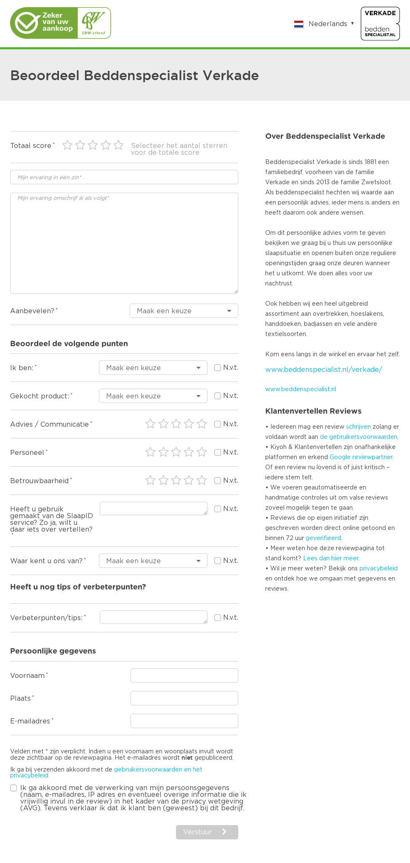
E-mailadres (30, 721)
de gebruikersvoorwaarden (358, 437)
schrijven (358, 427)
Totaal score (30, 145)
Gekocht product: (39, 396)
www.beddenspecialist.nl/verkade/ (323, 369)
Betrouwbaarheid (39, 481)
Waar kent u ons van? (46, 561)
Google (340, 457)
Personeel (27, 452)
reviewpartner (372, 457)
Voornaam (27, 675)
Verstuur (197, 832)
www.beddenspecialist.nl (300, 390)
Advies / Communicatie (49, 424)
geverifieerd (323, 538)
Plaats (20, 698)
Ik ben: (21, 368)
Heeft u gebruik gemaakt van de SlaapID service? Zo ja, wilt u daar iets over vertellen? (51, 519)
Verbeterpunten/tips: (46, 618)
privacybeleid (378, 569)
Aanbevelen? (32, 311)
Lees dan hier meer (330, 559)
